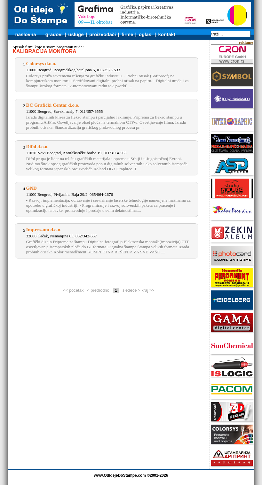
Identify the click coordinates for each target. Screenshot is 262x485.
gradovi (54, 34)
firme (127, 34)
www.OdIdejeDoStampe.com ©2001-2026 (131, 475)
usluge (75, 34)
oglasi (146, 34)
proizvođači (102, 34)
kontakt (166, 34)
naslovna (25, 34)
